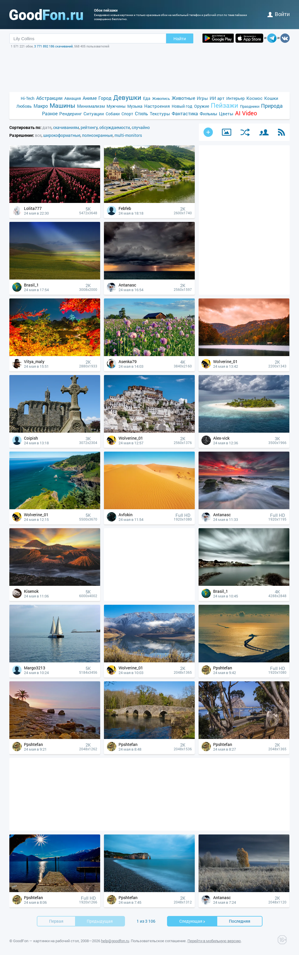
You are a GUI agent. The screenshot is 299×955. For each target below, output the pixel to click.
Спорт (127, 113)
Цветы (226, 113)
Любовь (24, 106)
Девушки (127, 97)
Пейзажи (224, 105)
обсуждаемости (114, 127)
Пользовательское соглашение (158, 940)
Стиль (141, 113)
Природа (272, 105)
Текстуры (160, 113)
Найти (179, 38)
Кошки (271, 98)
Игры (202, 98)
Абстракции (49, 98)
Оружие (201, 106)
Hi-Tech (27, 98)
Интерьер (235, 98)
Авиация (72, 98)
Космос (254, 98)
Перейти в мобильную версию (214, 940)
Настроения (157, 106)
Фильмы (208, 113)
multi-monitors (128, 135)
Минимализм (91, 106)
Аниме (90, 98)
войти (278, 13)
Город (105, 98)
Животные (183, 98)
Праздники (249, 106)
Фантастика (185, 113)
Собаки (113, 113)
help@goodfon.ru (115, 940)
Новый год (182, 106)
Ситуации (94, 113)
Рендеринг (70, 113)
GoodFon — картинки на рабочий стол (46, 940)
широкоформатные (61, 135)
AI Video (246, 113)
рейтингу (89, 127)
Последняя (239, 921)
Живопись (161, 98)
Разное (50, 113)
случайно (141, 127)
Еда (146, 98)
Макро (41, 106)
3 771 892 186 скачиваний (53, 46)
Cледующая (192, 921)
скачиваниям (66, 127)
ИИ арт (217, 98)
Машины (62, 105)
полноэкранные (97, 135)
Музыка (134, 106)
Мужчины (116, 106)
